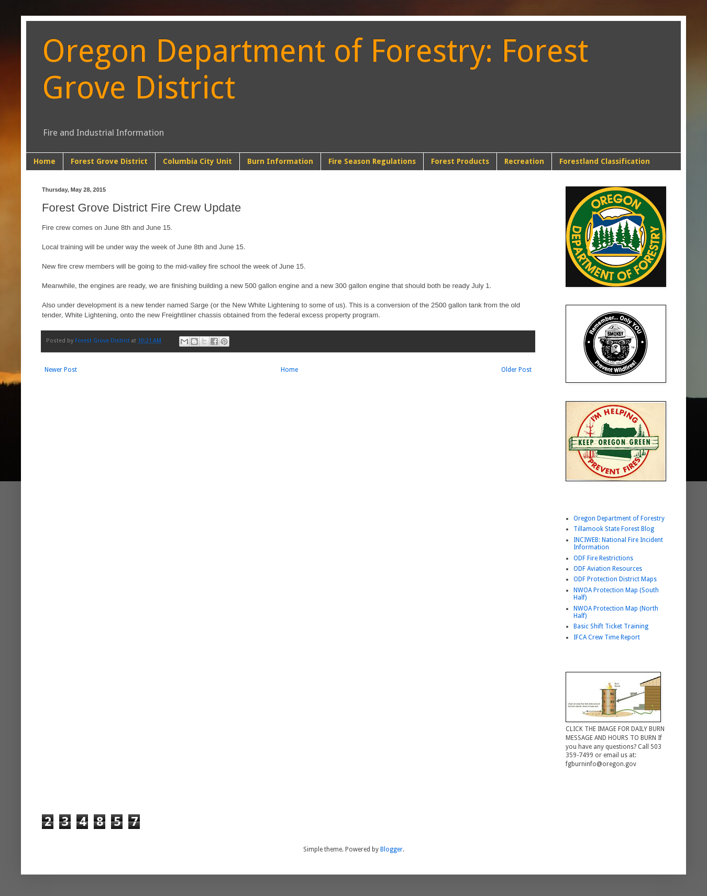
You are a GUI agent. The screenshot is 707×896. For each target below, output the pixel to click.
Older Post (516, 369)
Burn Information (280, 161)
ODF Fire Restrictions (603, 558)
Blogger (391, 849)
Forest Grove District (109, 161)
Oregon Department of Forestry (619, 518)
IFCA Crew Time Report (606, 637)
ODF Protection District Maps (615, 579)
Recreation (524, 161)
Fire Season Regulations (372, 161)
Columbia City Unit (197, 161)
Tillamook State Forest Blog (613, 529)
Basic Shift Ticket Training (610, 626)
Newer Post (61, 369)
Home (45, 161)
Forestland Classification (604, 161)
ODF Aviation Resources (607, 568)
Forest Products (460, 161)
